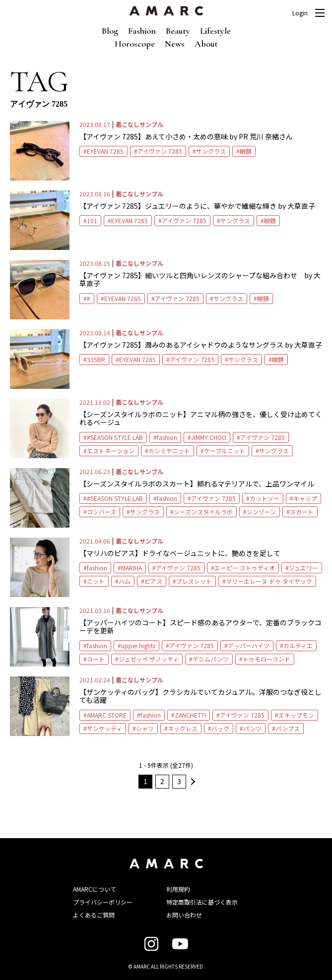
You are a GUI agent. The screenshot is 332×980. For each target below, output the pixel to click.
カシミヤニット (169, 450)
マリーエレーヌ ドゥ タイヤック (269, 581)
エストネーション (110, 450)
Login (300, 13)
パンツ (252, 728)
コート (96, 659)
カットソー (264, 498)
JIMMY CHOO (208, 437)
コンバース (101, 511)
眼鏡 (246, 151)
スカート (302, 511)
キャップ (305, 498)
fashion (167, 437)
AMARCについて (94, 889)
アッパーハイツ (248, 645)
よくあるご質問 (94, 915)
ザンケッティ (104, 728)
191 (92, 220)
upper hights (138, 645)
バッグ (220, 728)
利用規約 (178, 889)
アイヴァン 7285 (159, 151)
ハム (125, 581)
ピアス (153, 581)
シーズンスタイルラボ (203, 511)
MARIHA (131, 567)
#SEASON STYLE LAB (115, 437)
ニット (96, 581)
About (206, 43)
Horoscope (135, 43)
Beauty (178, 30)
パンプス (287, 728)
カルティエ (298, 645)
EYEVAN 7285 (105, 151)
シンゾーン (261, 511)
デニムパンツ (211, 659)
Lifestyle (215, 30)
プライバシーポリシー (103, 902)
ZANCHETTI (190, 715)
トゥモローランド (266, 659)
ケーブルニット (224, 450)
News (175, 43)
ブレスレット (194, 581)
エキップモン (296, 715)
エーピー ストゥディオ (244, 567)
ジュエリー (303, 567)
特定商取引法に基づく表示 (202, 902)
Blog (110, 30)
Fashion (142, 30)
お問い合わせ (184, 915)
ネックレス (183, 728)
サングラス (211, 151)
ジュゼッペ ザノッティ (149, 659)
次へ (191, 782)
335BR (96, 359)
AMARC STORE (107, 715)
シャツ (145, 728)
